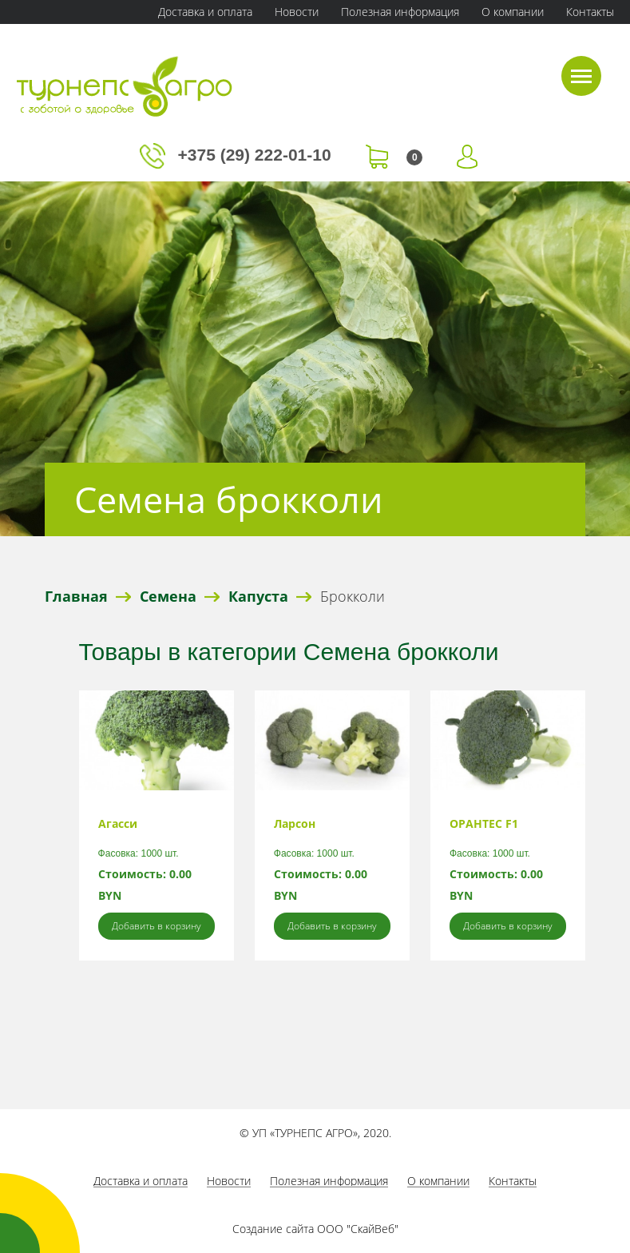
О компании (512, 11)
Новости (297, 11)
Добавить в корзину (156, 926)
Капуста (258, 596)
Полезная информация (400, 11)
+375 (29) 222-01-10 (238, 154)
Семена (168, 596)
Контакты (590, 11)
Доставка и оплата (205, 11)
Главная (76, 596)
